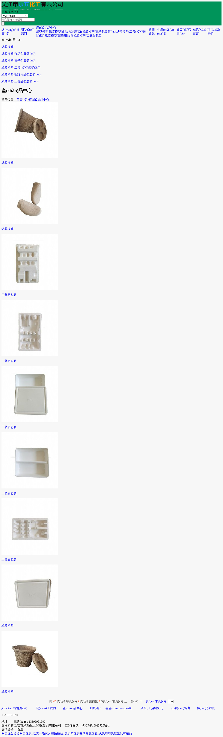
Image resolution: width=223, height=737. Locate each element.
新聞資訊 (95, 708)
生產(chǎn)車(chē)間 (119, 708)
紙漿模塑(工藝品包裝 (88, 35)
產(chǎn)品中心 (46, 27)
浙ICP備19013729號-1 (96, 725)
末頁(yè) (160, 701)
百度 (20, 729)
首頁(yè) (21, 99)
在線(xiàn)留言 (180, 708)
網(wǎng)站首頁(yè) (14, 708)
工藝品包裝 (8, 294)
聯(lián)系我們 (206, 708)
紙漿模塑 (42, 31)
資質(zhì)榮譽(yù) (152, 708)
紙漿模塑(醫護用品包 (59, 35)
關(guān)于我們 (46, 708)
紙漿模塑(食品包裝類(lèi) (65, 31)
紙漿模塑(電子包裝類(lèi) (99, 31)
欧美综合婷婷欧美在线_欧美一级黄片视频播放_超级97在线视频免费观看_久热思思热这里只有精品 (66, 733)
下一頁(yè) (146, 701)
